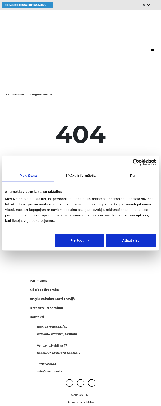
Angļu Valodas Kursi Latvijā (52, 299)
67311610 (71, 334)
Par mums (38, 281)
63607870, (59, 352)
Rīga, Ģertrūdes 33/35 (52, 327)
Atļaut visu (131, 240)
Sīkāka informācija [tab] (80, 175)
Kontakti (37, 317)
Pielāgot (79, 240)
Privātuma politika (80, 402)
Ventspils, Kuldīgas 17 (52, 345)
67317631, (58, 334)
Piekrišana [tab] (28, 175)
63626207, (44, 352)
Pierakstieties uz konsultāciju (25, 5)
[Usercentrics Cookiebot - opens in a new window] (136, 162)
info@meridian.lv (41, 94)
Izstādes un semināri (47, 308)
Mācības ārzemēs (44, 290)
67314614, (44, 334)
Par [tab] (133, 175)
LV (143, 5)
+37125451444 (15, 94)
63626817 (73, 352)
